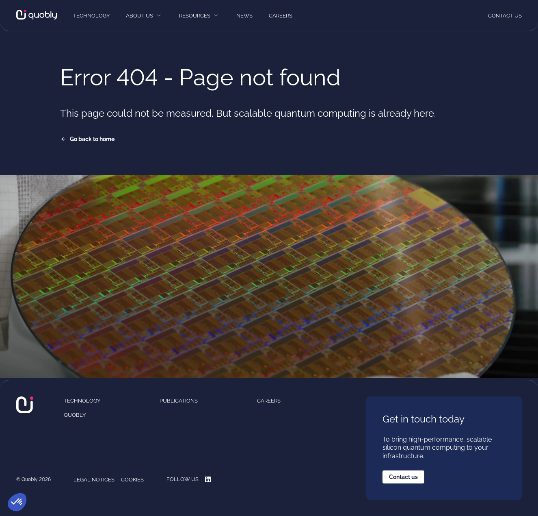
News (244, 16)
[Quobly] (36, 15)
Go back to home (92, 139)
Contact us (505, 16)
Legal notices (94, 480)
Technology (91, 16)
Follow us (188, 479)
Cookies (132, 480)
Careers (280, 16)
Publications (179, 401)
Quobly (75, 415)
